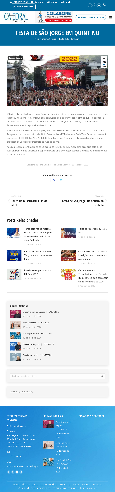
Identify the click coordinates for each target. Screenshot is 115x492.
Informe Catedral (15, 58)
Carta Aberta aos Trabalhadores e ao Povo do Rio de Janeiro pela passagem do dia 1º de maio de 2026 (93, 276)
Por (61, 164)
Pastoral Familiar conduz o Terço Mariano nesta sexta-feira (38, 255)
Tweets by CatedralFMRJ (21, 391)
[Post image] (14, 233)
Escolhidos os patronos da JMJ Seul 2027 (37, 272)
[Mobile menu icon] (110, 17)
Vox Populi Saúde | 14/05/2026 (37, 333)
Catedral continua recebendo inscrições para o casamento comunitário (92, 255)
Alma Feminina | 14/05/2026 (36, 322)
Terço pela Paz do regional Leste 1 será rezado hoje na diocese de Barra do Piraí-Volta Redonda (38, 234)
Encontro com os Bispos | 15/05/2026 (41, 311)
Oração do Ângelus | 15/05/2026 (38, 344)
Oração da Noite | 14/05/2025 (37, 355)
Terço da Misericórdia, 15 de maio (92, 230)
